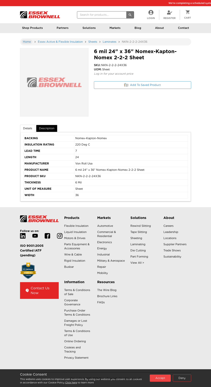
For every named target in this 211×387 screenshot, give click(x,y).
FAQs (101, 302)
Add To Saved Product (142, 85)
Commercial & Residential (106, 234)
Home (27, 41)
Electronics (104, 242)
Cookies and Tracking (72, 349)
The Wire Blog (107, 290)
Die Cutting (138, 250)
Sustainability (172, 256)
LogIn (151, 14)
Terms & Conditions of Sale (77, 292)
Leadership (170, 232)
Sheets (92, 41)
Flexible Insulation (76, 225)
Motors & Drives (74, 238)
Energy (102, 248)
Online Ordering (75, 341)
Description (46, 128)
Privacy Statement (76, 357)
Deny (182, 378)
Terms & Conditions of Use (77, 333)
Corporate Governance (72, 302)
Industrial (103, 254)
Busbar (69, 266)
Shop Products (32, 29)
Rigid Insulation (74, 260)
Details (27, 128)
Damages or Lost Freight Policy (75, 323)
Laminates (109, 41)
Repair (101, 266)
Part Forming (139, 256)
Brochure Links (107, 296)
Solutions (89, 29)
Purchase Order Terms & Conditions (77, 312)
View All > (137, 262)
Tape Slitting (138, 232)
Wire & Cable (73, 254)
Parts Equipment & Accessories (76, 246)
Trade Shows (172, 250)
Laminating (137, 244)
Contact (183, 29)
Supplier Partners (175, 244)
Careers (168, 225)
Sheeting (136, 238)
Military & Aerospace (111, 260)
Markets (115, 29)
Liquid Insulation (75, 232)
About (159, 29)
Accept (160, 378)
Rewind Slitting (140, 225)
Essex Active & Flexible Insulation (60, 41)
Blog (138, 29)
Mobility (102, 273)
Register (169, 14)
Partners (62, 29)
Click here (71, 382)
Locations (169, 238)
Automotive (105, 225)
